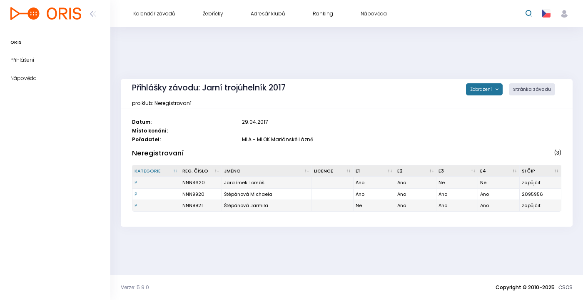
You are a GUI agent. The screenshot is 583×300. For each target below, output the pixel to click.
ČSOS (565, 287)
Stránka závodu (532, 89)
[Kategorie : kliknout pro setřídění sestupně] (156, 171)
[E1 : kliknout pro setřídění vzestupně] (374, 171)
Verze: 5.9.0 (135, 287)
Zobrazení (481, 89)
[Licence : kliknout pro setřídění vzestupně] (333, 171)
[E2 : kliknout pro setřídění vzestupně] (416, 171)
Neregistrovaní (158, 153)
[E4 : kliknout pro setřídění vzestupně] (499, 171)
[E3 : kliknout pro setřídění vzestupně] (457, 171)
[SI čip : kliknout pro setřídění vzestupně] (540, 171)
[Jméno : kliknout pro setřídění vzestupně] (267, 171)
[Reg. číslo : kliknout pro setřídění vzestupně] (201, 171)
